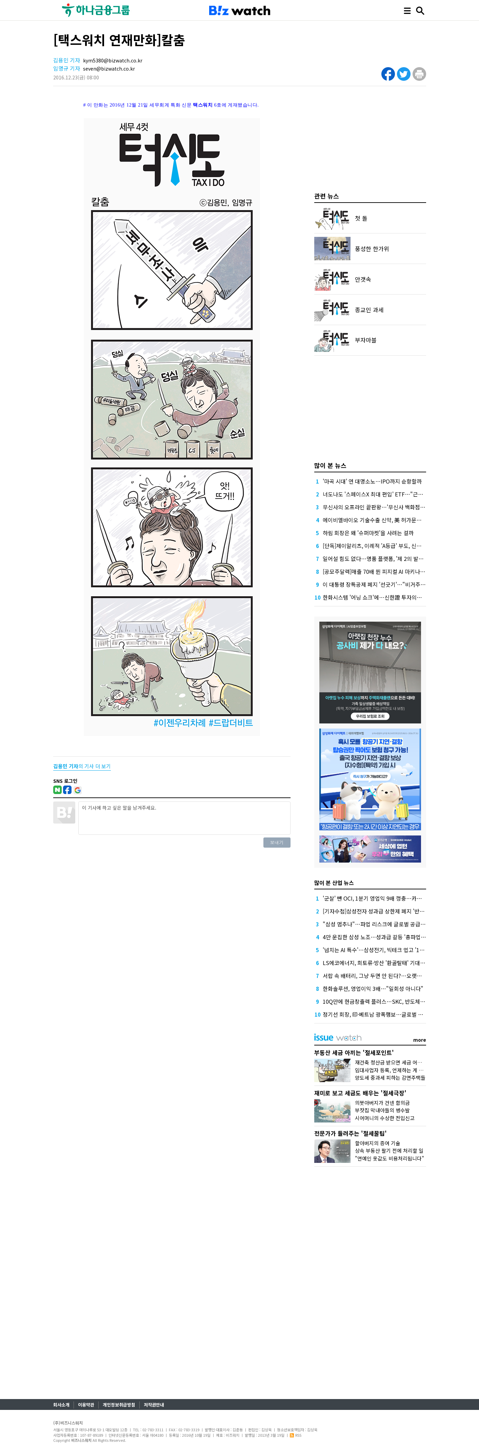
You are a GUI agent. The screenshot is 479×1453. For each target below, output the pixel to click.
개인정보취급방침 (119, 1404)
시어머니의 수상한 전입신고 (385, 1117)
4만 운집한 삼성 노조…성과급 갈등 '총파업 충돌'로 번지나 (389, 937)
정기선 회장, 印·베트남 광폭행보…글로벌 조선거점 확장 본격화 (394, 1014)
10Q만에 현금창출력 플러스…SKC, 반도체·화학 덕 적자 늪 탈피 (395, 1001)
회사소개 (61, 1404)
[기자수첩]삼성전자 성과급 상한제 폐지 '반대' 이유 (380, 911)
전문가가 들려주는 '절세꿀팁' (350, 1133)
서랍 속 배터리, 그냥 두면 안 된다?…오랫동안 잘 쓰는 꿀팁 (389, 975)
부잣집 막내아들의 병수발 (382, 1110)
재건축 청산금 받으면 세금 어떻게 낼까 (396, 1062)
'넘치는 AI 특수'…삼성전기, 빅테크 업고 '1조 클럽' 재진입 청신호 (397, 950)
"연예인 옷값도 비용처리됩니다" (389, 1158)
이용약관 (86, 1404)
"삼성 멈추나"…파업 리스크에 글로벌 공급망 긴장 (380, 924)
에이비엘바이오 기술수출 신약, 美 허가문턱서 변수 (380, 520)
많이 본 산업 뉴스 (334, 883)
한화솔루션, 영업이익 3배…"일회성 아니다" (373, 988)
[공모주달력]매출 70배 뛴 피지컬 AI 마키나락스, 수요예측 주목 (394, 571)
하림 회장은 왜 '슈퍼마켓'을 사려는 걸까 (368, 533)
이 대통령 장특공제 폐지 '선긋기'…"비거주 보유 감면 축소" (390, 584)
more (419, 1039)
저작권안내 (154, 1404)
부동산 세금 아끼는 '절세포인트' (354, 1052)
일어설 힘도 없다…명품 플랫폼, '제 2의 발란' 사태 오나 (385, 558)
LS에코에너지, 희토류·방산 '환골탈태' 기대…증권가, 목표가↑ (393, 963)
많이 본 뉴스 (330, 465)
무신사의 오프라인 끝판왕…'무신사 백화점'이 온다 (380, 507)
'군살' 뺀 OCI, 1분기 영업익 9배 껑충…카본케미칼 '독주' (387, 898)
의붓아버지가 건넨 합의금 (382, 1102)
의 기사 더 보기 (82, 766)
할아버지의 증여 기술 (377, 1143)
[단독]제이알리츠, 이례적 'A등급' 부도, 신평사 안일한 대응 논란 (394, 546)
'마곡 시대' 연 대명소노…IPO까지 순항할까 (372, 481)
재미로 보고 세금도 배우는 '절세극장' (360, 1093)
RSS (295, 1435)
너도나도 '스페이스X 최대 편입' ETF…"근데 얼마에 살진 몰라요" (397, 494)
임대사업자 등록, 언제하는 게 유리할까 (396, 1070)
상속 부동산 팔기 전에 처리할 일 (389, 1150)
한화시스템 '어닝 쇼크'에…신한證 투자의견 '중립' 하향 (385, 597)
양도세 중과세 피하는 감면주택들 (390, 1077)
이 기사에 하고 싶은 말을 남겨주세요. (184, 818)
